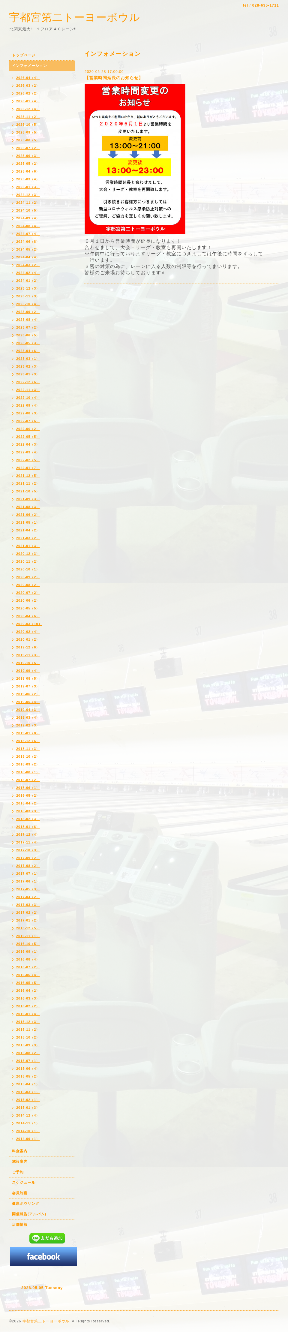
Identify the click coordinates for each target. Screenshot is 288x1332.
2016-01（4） (28, 1014)
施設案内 (20, 1161)
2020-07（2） (28, 592)
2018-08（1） (28, 772)
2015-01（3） (28, 1107)
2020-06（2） (28, 600)
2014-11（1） (28, 1123)
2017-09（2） (28, 858)
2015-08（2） (28, 1053)
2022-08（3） (28, 413)
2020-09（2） (28, 577)
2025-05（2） (28, 163)
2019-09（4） (28, 670)
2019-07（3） (28, 686)
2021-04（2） (28, 530)
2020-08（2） (28, 585)
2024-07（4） (28, 234)
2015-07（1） (28, 1061)
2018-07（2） (28, 780)
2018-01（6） (28, 826)
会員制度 (20, 1193)
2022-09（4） (28, 405)
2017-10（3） (28, 850)
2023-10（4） (28, 304)
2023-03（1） (28, 358)
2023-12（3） (28, 288)
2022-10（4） (28, 397)
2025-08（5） (28, 140)
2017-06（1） (28, 881)
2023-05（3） (28, 343)
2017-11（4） (28, 842)
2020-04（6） (28, 616)
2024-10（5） (28, 210)
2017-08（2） (28, 865)
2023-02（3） (28, 366)
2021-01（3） (28, 546)
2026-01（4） (28, 101)
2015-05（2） (28, 1076)
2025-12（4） (28, 109)
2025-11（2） (28, 117)
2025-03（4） (28, 179)
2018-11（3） (28, 748)
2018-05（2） (28, 795)
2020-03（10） (29, 624)
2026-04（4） (28, 78)
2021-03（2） (28, 538)
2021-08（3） (28, 507)
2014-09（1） (28, 1139)
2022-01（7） (28, 468)
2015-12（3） (28, 1022)
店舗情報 (20, 1224)
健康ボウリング (25, 1203)
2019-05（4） (28, 702)
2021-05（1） (28, 522)
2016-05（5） (28, 983)
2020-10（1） (28, 569)
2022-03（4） (28, 452)
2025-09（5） (28, 132)
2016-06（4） (28, 975)
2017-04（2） (28, 897)
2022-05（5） (28, 436)
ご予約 (18, 1172)
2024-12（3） (28, 195)
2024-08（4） (28, 226)
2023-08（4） (28, 319)
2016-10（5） (28, 944)
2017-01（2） (28, 920)
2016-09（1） (28, 951)
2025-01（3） (28, 187)
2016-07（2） (28, 967)
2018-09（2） (28, 764)
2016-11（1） (28, 936)
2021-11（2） (28, 483)
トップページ (23, 55)
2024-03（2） (28, 265)
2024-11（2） (28, 202)
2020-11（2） (28, 561)
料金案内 (20, 1151)
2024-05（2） (28, 249)
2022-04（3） (28, 444)
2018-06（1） (28, 787)
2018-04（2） (28, 803)
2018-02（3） (28, 819)
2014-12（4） (28, 1115)
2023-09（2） (28, 312)
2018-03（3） (28, 811)
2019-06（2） (28, 694)
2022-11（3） (28, 390)
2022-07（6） (28, 421)
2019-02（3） (28, 725)
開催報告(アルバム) (29, 1214)
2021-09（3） (28, 499)
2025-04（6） (28, 171)
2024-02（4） (28, 273)
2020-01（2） (28, 639)
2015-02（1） (28, 1100)
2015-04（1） (28, 1084)
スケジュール (23, 1182)
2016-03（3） (28, 998)
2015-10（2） (28, 1037)
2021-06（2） (28, 514)
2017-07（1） (28, 873)
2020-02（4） (28, 631)
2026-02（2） (28, 93)
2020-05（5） (28, 608)
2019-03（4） (28, 717)
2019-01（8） (28, 733)
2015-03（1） (28, 1092)
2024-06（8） (28, 241)
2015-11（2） (28, 1029)
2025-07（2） (28, 148)
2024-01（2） (28, 280)
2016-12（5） (28, 928)
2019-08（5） (28, 678)
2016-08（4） (28, 959)
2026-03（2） (28, 85)
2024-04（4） (28, 257)
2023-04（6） (28, 351)
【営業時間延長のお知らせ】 (114, 77)
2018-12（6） (28, 741)
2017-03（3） (28, 905)
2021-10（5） (28, 491)
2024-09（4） (28, 218)
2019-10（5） (28, 663)
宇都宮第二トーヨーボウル (74, 17)
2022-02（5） (28, 460)
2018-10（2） (28, 756)
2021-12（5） (28, 475)
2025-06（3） (28, 156)
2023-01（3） (28, 374)
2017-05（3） (28, 889)
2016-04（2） (28, 990)
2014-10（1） (28, 1131)
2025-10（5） (28, 124)
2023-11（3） (28, 296)
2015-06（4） (28, 1068)
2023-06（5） (28, 335)
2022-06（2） (28, 429)
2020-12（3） (28, 553)
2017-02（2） (28, 912)
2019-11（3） (28, 655)
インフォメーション (29, 66)
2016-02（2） (28, 1006)
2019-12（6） (28, 647)
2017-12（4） (28, 834)
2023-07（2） (28, 327)
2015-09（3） (28, 1045)
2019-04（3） (28, 709)
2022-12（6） (28, 382)
